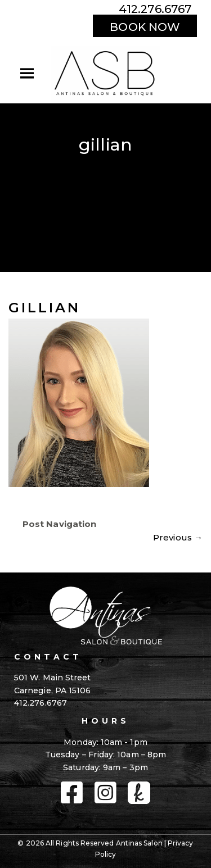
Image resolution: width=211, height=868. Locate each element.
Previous (178, 537)
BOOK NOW (145, 27)
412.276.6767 (155, 9)
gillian (44, 307)
